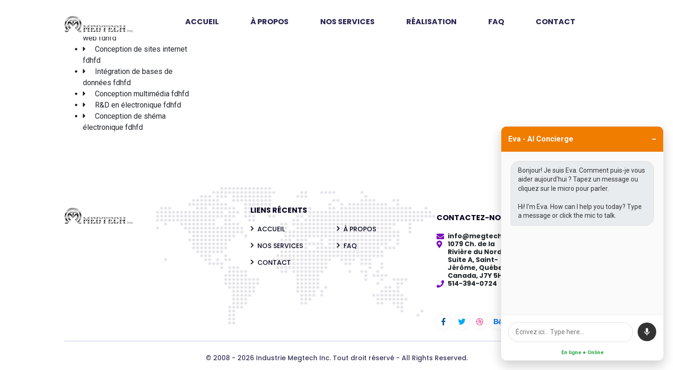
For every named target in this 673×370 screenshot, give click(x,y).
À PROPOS (269, 21)
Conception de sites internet (141, 49)
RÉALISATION (431, 21)
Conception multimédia (132, 93)
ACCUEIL (202, 21)
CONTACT (555, 21)
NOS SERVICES (347, 21)
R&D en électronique (128, 105)
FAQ (496, 21)
